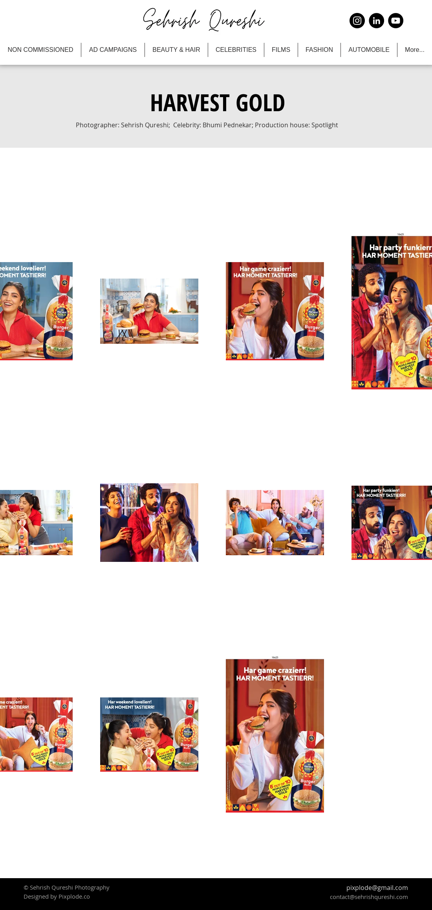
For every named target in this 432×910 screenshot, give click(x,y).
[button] (217, 102)
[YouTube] (395, 20)
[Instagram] (357, 20)
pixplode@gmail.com (377, 887)
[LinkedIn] (376, 20)
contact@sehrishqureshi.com (369, 897)
